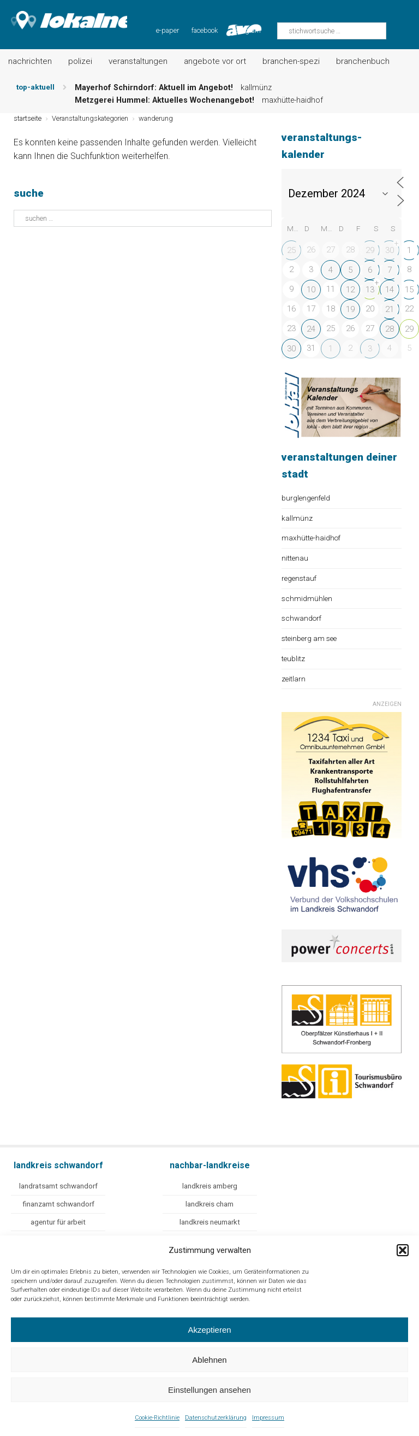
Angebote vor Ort (215, 61)
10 (311, 290)
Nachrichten (30, 61)
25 (291, 250)
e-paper (167, 30)
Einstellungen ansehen (209, 1389)
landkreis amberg (209, 1186)
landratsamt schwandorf (58, 1186)
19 (350, 309)
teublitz (293, 658)
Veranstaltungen (138, 61)
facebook (204, 30)
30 (389, 250)
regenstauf (299, 578)
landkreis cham (209, 1204)
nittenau (295, 558)
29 (370, 250)
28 (389, 329)
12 (350, 290)
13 (370, 290)
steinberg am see (309, 638)
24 (311, 329)
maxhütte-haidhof (311, 537)
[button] (402, 1250)
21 (389, 309)
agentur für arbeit (58, 1222)
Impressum (268, 1417)
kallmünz (297, 518)
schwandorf (301, 618)
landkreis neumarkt (209, 1222)
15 (409, 290)
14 (389, 290)
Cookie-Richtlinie (157, 1417)
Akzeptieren (209, 1329)
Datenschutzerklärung (216, 1417)
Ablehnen (209, 1359)
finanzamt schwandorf (58, 1204)
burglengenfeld (306, 497)
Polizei (80, 61)
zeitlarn (294, 678)
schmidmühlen (307, 598)
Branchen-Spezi (291, 61)
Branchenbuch (363, 61)
